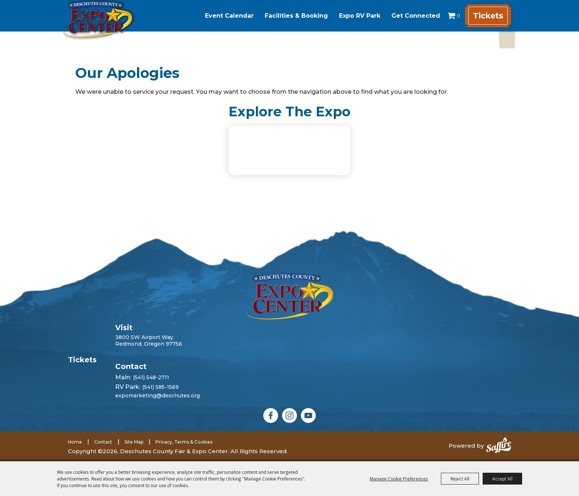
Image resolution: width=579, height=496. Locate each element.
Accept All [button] (502, 479)
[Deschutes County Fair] (289, 296)
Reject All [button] (459, 479)
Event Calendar (222, 15)
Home (75, 442)
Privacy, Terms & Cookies (183, 442)
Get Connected (409, 15)
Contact (103, 442)
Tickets (487, 15)
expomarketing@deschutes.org (157, 395)
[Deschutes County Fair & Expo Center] (109, 25)
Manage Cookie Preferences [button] (399, 479)
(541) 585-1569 (160, 387)
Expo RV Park (353, 15)
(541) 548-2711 (151, 377)
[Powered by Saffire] (498, 446)
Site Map (133, 442)
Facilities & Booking (289, 15)
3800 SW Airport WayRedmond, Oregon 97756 (148, 340)
